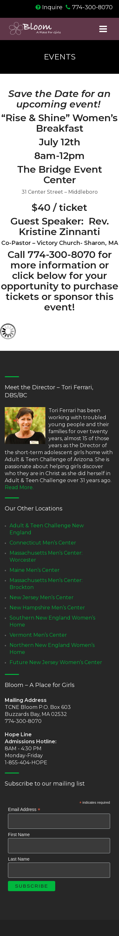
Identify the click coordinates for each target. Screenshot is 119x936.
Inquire (52, 7)
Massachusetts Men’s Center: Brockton (46, 583)
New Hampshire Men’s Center (47, 608)
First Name (19, 834)
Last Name (19, 859)
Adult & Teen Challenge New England (47, 529)
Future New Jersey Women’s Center (56, 662)
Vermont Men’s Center (38, 635)
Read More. (19, 487)
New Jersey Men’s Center (42, 597)
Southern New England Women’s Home (52, 621)
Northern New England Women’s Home (52, 648)
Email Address (24, 810)
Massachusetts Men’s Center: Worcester (46, 556)
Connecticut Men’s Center (43, 543)
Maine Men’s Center (35, 570)
